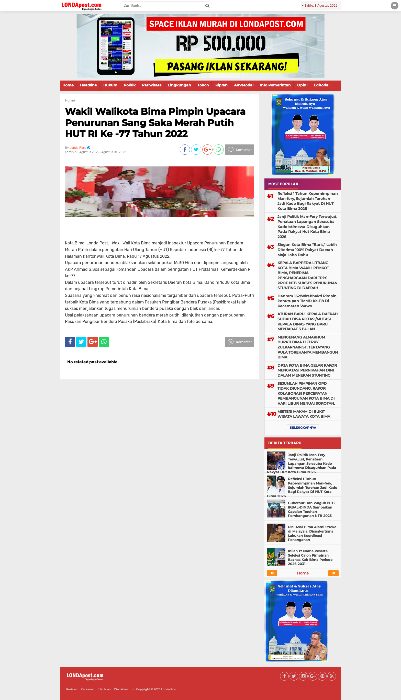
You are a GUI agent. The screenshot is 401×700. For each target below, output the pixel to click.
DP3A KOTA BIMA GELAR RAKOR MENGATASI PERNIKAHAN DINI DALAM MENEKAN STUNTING (307, 370)
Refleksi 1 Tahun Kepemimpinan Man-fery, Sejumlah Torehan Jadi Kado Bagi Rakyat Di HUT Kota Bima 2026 (307, 201)
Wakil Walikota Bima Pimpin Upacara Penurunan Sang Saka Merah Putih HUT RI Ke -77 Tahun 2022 (155, 122)
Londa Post (168, 689)
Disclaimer (121, 689)
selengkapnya (303, 428)
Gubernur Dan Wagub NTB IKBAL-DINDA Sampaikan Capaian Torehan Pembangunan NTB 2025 (311, 509)
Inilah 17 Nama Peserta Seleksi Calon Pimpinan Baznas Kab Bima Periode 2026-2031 (310, 557)
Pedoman (87, 689)
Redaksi (71, 689)
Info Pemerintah (275, 85)
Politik (130, 85)
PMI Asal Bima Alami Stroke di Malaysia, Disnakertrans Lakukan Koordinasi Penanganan (312, 533)
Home (68, 85)
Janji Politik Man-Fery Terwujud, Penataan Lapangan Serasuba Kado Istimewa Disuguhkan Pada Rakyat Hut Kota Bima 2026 (307, 226)
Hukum (110, 85)
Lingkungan (179, 85)
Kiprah (221, 85)
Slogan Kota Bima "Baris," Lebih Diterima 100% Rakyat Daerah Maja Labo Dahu (307, 249)
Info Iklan (104, 689)
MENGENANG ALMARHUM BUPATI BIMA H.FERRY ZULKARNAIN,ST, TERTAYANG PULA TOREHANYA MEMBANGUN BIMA (307, 347)
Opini (302, 85)
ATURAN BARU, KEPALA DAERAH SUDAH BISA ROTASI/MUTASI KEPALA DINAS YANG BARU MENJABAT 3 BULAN (307, 321)
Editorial (321, 85)
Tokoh (203, 85)
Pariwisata (152, 85)
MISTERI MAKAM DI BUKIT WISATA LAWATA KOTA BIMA (303, 414)
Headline (88, 85)
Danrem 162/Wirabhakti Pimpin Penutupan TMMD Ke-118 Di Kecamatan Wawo (307, 301)
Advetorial (243, 85)
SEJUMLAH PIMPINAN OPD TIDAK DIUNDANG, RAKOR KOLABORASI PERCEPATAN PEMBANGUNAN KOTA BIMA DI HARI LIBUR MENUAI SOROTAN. (306, 393)
